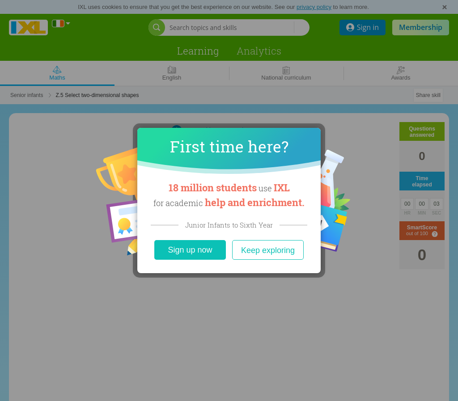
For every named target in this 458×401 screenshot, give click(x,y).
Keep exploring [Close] (268, 250)
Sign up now (190, 249)
